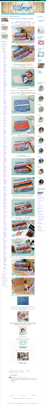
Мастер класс (22, 372)
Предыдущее (34, 395)
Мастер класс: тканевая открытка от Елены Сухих (5, 93)
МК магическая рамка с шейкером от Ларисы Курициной (5, 132)
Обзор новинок (40, 214)
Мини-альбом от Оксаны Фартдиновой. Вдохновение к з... (5, 101)
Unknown (39, 227)
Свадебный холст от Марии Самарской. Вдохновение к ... (5, 112)
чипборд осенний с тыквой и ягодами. (27, 295)
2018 (3, 43)
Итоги (39, 203)
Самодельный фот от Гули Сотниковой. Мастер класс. (5, 148)
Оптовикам (12, 13)
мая (4, 281)
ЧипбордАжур (40, 223)
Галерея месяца (41, 200)
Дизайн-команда (30, 13)
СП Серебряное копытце (40, 220)
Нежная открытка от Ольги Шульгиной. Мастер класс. (5, 78)
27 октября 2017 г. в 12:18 (21, 377)
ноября (4, 48)
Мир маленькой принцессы (40, 211)
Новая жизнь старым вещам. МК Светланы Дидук (5, 168)
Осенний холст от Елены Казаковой (5, 125)
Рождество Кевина (41, 216)
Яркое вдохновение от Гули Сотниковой (5, 241)
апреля (4, 283)
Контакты (18, 13)
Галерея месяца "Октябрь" (23, 340)
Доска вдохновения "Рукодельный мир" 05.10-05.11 (5, 248)
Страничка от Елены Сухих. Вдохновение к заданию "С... (5, 70)
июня (4, 280)
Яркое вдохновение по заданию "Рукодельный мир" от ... (5, 182)
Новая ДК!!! (4, 272)
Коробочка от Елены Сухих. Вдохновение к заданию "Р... (5, 174)
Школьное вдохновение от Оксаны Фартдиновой (5, 259)
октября (4, 50)
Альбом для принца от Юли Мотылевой (5, 222)
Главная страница (5, 13)
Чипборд (39, 221)
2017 (3, 44)
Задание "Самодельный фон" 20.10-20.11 (5, 154)
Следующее (12, 395)
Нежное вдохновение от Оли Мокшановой (5, 207)
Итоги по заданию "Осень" (5, 106)
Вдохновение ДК (16, 372)
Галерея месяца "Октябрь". (5, 268)
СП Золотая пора (41, 217)
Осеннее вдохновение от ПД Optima (5, 254)
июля (4, 278)
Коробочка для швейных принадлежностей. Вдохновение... (5, 160)
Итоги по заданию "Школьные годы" (5, 213)
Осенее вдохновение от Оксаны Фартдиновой (5, 195)
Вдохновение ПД (41, 198)
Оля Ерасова (13, 377)
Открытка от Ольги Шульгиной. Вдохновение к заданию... (5, 56)
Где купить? (24, 13)
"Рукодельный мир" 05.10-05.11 (25, 350)
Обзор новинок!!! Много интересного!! (5, 119)
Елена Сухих (20, 22)
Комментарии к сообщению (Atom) (26, 398)
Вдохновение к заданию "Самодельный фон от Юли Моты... (5, 85)
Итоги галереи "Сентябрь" (5, 264)
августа (4, 276)
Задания (39, 201)
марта (4, 285)
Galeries (28, 403)
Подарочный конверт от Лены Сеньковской (5, 228)
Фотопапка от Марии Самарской (5, 217)
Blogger (37, 403)
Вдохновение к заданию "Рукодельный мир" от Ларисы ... (5, 235)
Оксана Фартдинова (40, 230)
